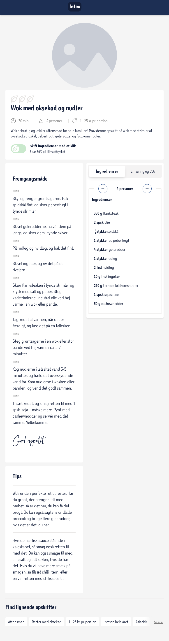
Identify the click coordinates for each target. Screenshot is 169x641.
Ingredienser (107, 171)
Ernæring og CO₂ (143, 171)
